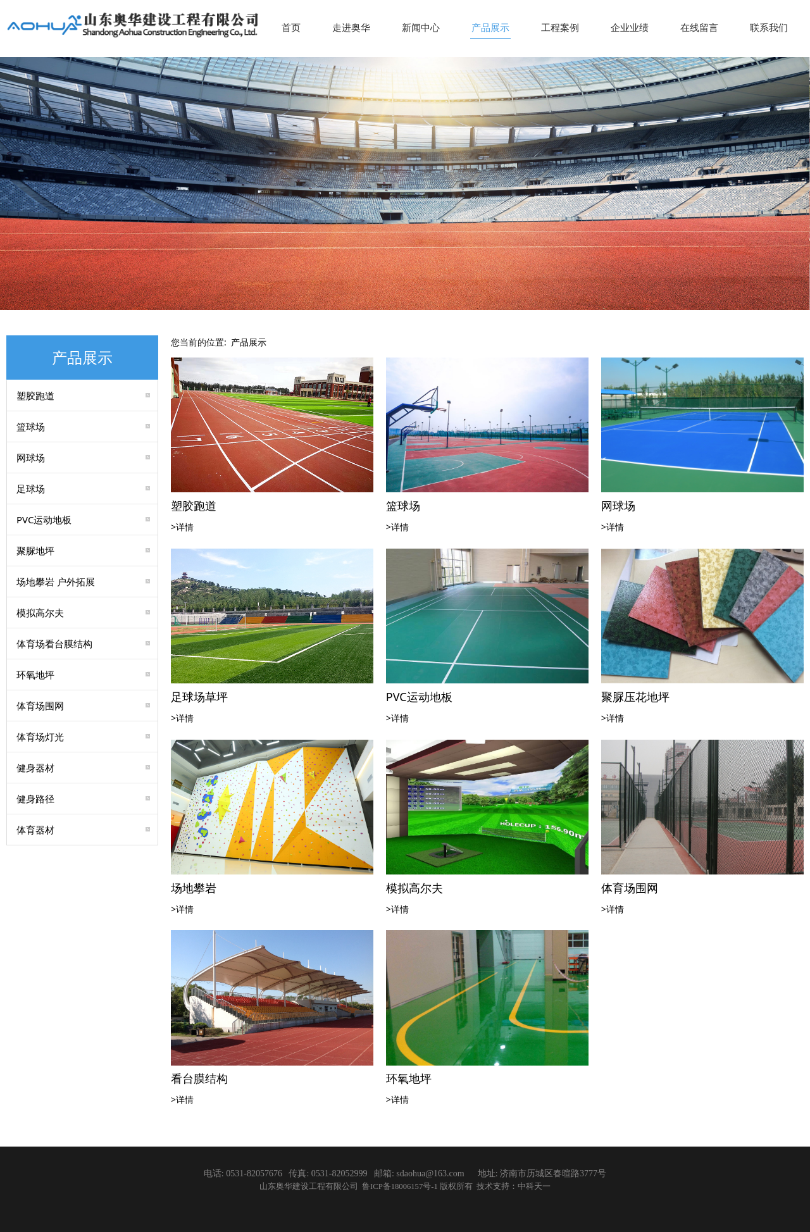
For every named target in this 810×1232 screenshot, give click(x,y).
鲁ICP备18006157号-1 (401, 1186)
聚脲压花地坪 (635, 696)
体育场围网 (40, 705)
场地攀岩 (193, 887)
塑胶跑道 (35, 395)
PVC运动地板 (44, 519)
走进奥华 (351, 27)
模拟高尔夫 (40, 612)
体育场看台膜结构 (54, 643)
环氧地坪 (35, 674)
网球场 (30, 457)
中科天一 (534, 1186)
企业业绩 (630, 27)
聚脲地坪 (35, 550)
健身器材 (35, 767)
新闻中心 (421, 27)
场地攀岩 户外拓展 (55, 581)
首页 (291, 27)
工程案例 (560, 27)
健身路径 (35, 798)
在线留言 (699, 27)
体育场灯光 (40, 736)
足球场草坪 (199, 696)
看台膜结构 (199, 1078)
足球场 (30, 488)
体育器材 (35, 829)
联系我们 (769, 27)
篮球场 (30, 426)
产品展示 (490, 27)
